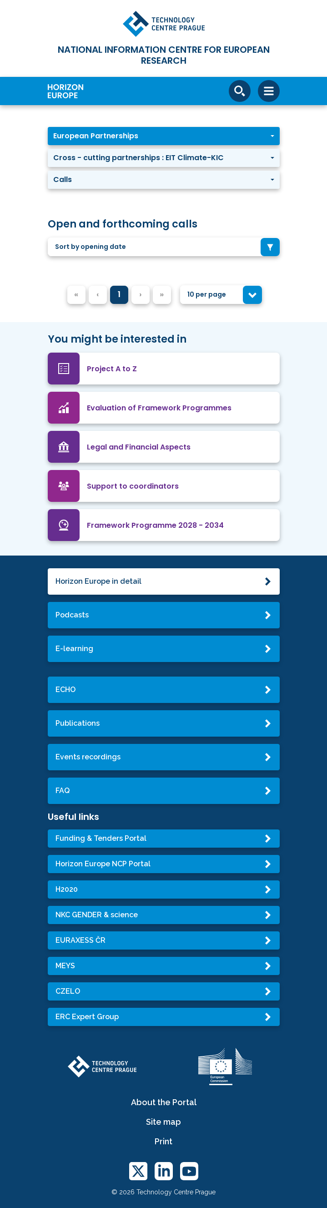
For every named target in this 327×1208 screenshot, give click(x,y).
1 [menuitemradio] (119, 294)
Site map (163, 1122)
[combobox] (164, 247)
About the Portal (163, 1102)
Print (163, 1141)
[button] (164, 136)
